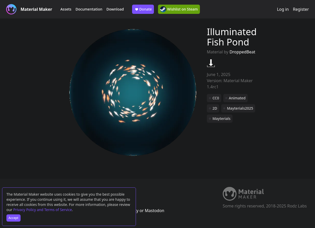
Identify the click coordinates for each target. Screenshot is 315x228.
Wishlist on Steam (179, 9)
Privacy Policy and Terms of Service (42, 209)
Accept (13, 218)
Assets (65, 9)
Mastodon (154, 210)
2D (214, 108)
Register (301, 9)
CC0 (215, 98)
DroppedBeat (242, 52)
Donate (143, 9)
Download (115, 9)
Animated (237, 98)
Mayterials (221, 118)
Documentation (89, 9)
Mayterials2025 (240, 108)
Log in (283, 9)
